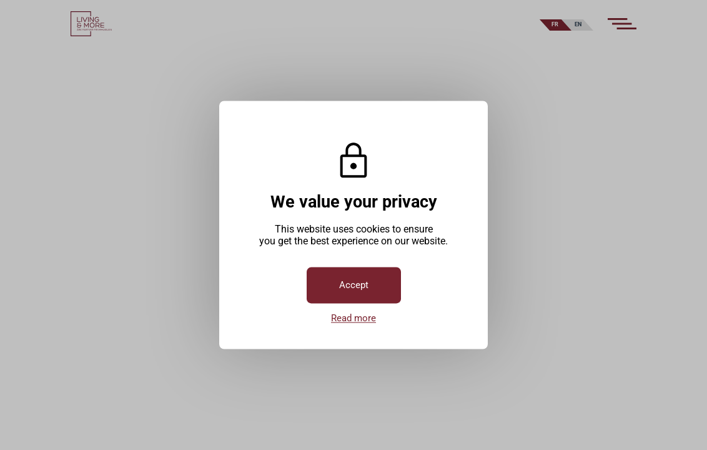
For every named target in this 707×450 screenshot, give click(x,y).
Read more (353, 318)
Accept (353, 285)
